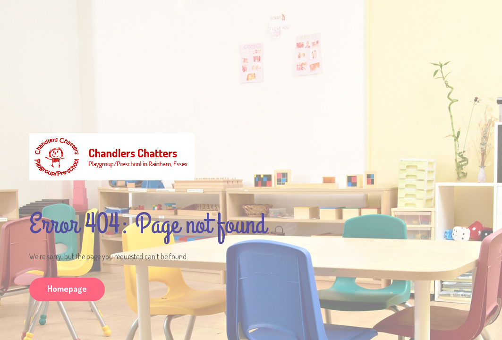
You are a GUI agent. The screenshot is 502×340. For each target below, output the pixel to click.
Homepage (67, 288)
